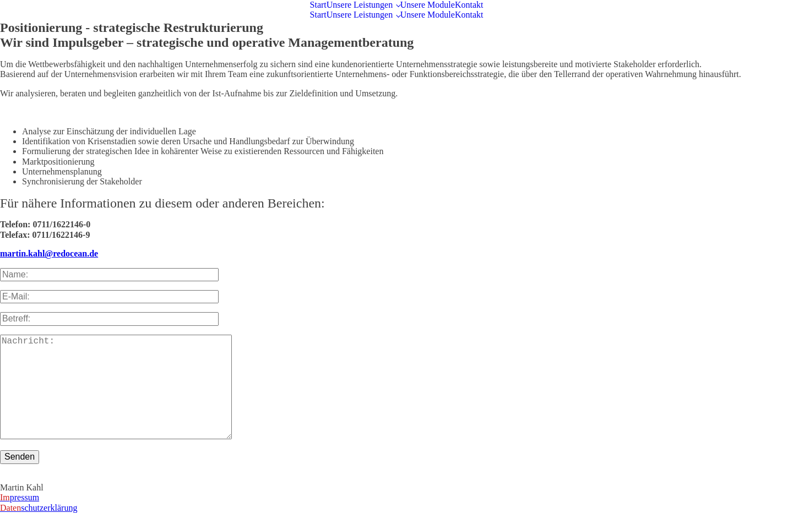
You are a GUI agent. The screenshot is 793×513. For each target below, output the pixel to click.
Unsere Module (427, 4)
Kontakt (469, 4)
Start (318, 4)
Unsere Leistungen (360, 4)
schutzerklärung (38, 507)
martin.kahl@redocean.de (49, 253)
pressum (19, 497)
